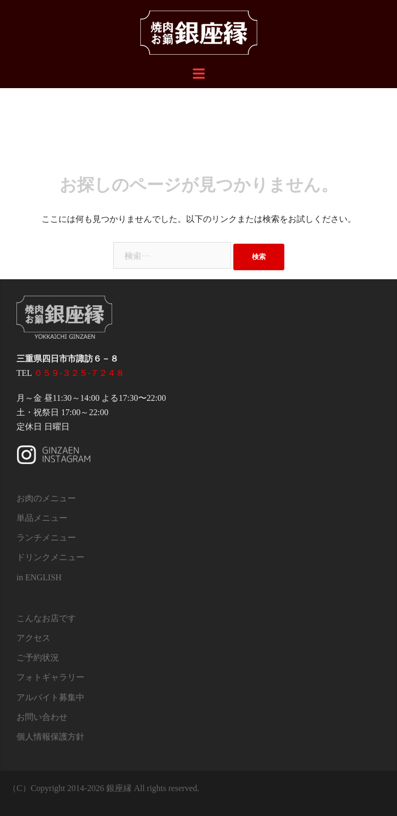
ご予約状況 (37, 657)
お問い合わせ (41, 716)
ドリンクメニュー (50, 557)
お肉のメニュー (46, 498)
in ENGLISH (39, 577)
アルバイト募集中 (50, 697)
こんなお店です (46, 618)
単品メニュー (41, 517)
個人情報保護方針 (50, 736)
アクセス (33, 637)
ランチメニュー (46, 537)
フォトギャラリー (50, 677)
